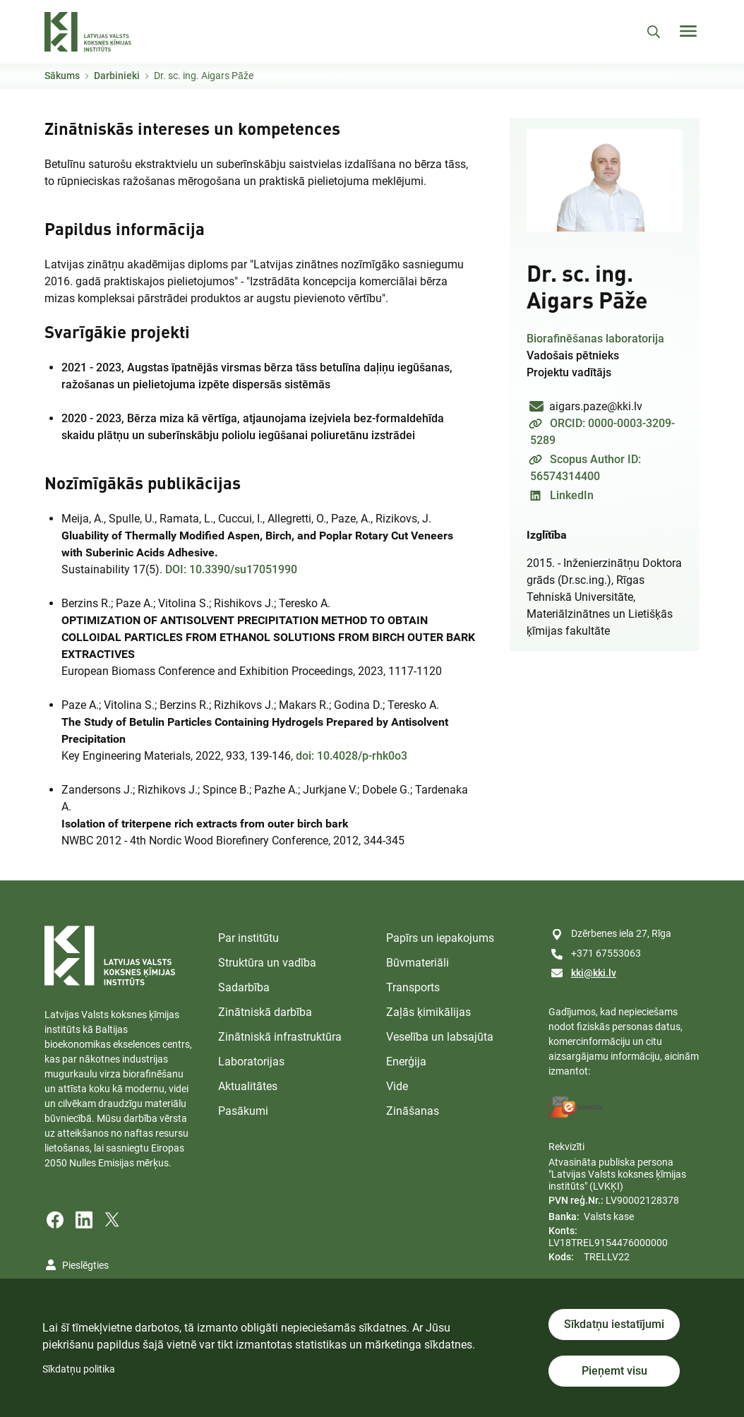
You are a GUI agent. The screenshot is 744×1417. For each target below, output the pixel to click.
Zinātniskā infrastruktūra (280, 1037)
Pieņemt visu (614, 1370)
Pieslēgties (85, 1265)
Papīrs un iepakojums (440, 938)
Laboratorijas (251, 1061)
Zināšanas (412, 1111)
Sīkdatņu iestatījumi (614, 1324)
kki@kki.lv (593, 973)
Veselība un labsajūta (439, 1037)
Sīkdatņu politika (78, 1369)
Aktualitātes (247, 1086)
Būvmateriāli (417, 962)
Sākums (62, 75)
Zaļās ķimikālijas (428, 1012)
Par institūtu (248, 938)
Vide (397, 1086)
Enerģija (406, 1061)
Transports (413, 987)
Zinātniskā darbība (265, 1012)
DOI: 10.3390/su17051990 (231, 569)
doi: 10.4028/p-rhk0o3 (351, 756)
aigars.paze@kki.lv (595, 406)
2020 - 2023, (252, 427)
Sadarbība (244, 987)
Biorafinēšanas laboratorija (595, 338)
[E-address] (576, 1107)
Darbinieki (117, 75)
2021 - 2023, (256, 376)
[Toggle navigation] (688, 31)
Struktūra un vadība (267, 962)
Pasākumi (243, 1111)
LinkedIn (572, 495)
